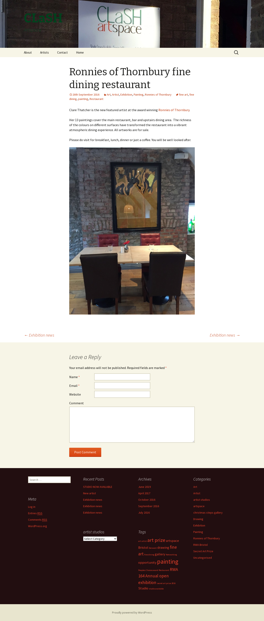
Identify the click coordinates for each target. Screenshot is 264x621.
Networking (171, 554)
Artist (115, 94)
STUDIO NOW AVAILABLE (97, 487)
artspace (199, 506)
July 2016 (144, 512)
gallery (160, 554)
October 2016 (146, 500)
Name (74, 377)
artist (144, 541)
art (139, 541)
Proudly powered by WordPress (132, 612)
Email (74, 386)
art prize (156, 540)
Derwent (153, 548)
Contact (62, 52)
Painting (138, 94)
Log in (31, 507)
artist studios (201, 500)
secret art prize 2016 (166, 583)
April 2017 (144, 493)
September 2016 (148, 506)
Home (80, 52)
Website (75, 394)
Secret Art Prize (203, 551)
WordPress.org (37, 526)
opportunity (147, 562)
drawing (163, 547)
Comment (76, 403)
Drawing (198, 519)
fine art (183, 94)
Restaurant (96, 99)
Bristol (143, 547)
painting (83, 99)
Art (109, 94)
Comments (37, 520)
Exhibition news (39, 335)
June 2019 (144, 487)
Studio (143, 588)
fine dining (149, 554)
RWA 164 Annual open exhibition (158, 576)
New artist (89, 493)
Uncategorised (202, 558)
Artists (44, 52)
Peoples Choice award (148, 570)
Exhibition (126, 94)
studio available (156, 588)
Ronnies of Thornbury (158, 94)
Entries (35, 513)
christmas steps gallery (208, 512)
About (28, 52)
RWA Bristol (200, 545)
